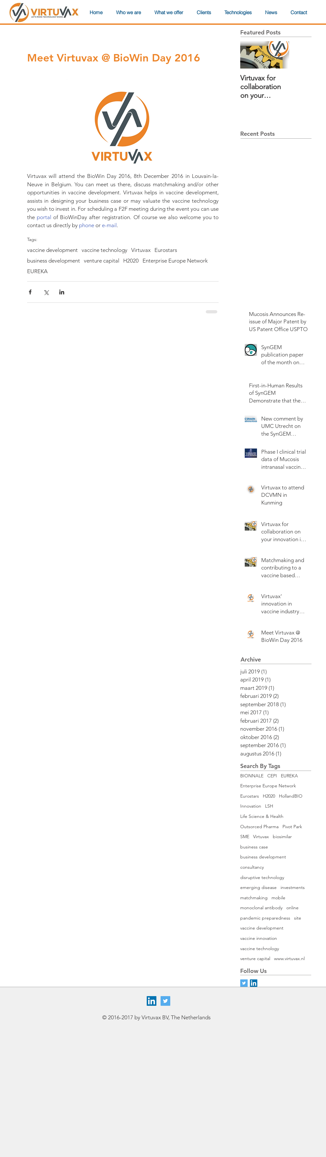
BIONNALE (251, 776)
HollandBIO (290, 796)
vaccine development (52, 250)
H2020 (131, 260)
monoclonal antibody (261, 908)
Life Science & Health (261, 816)
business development (53, 260)
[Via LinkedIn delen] (62, 292)
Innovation (250, 806)
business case (254, 847)
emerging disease (258, 887)
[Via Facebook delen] (30, 292)
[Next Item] (279, 55)
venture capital (101, 260)
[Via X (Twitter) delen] (46, 292)
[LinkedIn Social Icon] (253, 983)
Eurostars (165, 250)
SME (244, 836)
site (297, 918)
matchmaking (254, 898)
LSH (269, 806)
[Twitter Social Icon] (165, 1001)
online (292, 908)
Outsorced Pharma (259, 826)
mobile (278, 898)
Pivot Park (292, 826)
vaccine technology (104, 250)
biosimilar (282, 836)
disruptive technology (262, 877)
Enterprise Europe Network (175, 260)
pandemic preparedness (265, 918)
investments (293, 887)
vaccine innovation (258, 938)
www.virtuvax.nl (289, 958)
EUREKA (37, 271)
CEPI (272, 776)
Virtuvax (141, 250)
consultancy (252, 867)
